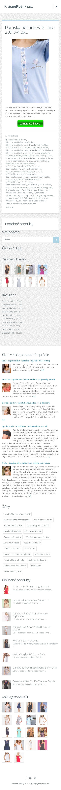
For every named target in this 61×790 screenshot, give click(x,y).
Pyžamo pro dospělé (14, 198)
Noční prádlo (11, 187)
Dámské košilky (8, 301)
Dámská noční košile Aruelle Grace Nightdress (30, 615)
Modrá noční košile (14, 163)
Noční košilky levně (33, 179)
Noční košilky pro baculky (16, 184)
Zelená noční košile (14, 203)
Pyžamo (50, 195)
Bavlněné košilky (9, 304)
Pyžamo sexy (42, 198)
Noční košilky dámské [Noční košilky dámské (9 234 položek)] (37, 560)
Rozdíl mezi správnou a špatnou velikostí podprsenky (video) (28, 379)
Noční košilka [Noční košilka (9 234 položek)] (35, 565)
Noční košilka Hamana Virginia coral (31, 586)
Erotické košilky (8, 333)
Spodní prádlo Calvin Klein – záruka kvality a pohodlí (24, 426)
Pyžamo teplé (11, 200)
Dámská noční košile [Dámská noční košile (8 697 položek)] (33, 531)
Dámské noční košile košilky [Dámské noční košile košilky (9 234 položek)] (15, 565)
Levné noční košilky (30, 155)
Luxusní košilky (8, 318)
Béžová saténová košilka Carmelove (31, 600)
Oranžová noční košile (26, 187)
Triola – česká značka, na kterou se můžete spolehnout (26, 463)
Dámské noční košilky (15, 153)
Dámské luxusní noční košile (18, 147)
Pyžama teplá (24, 195)
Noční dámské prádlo (15, 166)
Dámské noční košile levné (41, 150)
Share (9, 207)
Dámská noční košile (17, 139)
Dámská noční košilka (38, 145)
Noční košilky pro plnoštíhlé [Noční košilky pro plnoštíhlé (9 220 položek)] (38, 525)
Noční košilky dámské (15, 179)
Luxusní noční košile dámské (18, 161)
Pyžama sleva (11, 195)
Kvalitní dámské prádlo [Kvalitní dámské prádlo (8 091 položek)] (43, 520)
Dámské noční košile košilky (17, 150)
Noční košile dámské (33, 169)
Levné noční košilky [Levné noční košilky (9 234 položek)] (11, 543)
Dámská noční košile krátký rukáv (20, 142)
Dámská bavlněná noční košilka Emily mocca (35, 667)
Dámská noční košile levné (17, 145)
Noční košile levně (13, 171)
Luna (8, 158)
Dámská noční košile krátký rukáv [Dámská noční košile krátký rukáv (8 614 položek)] (17, 554)
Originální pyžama (13, 190)
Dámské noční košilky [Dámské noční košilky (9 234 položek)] (32, 543)
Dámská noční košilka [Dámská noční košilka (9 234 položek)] (12, 537)
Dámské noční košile (39, 147)
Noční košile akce (32, 166)
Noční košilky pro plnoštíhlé (39, 184)
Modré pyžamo (29, 163)
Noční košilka (44, 177)
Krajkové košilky (9, 308)
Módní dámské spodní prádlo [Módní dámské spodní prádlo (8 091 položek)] (37, 537)
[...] (43, 370)
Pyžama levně (11, 192)
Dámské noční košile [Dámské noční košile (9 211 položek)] (12, 548)
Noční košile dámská (14, 169)
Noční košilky (7, 311)
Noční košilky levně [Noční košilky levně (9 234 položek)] (42, 554)
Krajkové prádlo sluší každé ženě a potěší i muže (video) (26, 360)
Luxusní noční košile (44, 158)
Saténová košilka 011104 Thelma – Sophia (34, 681)
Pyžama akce (44, 190)
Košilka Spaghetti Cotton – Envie (29, 654)
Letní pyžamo (30, 153)
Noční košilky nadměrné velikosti (20, 182)
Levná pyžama (43, 153)
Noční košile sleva (29, 174)
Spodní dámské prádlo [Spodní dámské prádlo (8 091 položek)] (13, 525)
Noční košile (13, 136)
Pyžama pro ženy (25, 192)
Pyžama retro (40, 192)
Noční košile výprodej (15, 177)
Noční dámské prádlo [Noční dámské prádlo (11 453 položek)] (12, 571)
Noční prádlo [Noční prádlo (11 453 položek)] (30, 548)
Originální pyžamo (29, 190)
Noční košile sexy (13, 174)
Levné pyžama (46, 155)
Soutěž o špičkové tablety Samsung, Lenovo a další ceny (26, 403)
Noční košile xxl (31, 177)
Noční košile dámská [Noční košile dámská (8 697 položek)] (12, 531)
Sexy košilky (7, 329)
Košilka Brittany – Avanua (25, 640)
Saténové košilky (9, 322)
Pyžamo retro (30, 198)
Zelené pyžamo (29, 203)
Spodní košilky (8, 315)
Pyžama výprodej (38, 195)
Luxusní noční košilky (40, 161)
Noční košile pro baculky (32, 171)
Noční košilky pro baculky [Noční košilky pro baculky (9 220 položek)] (14, 560)
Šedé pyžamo (40, 200)
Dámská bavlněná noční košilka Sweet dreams (32, 628)
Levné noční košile (13, 155)
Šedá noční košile (25, 200)
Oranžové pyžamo (45, 187)
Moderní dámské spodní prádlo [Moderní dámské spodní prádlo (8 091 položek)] (17, 520)
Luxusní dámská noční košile (23, 158)
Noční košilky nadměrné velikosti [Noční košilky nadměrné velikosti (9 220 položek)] (17, 514)
